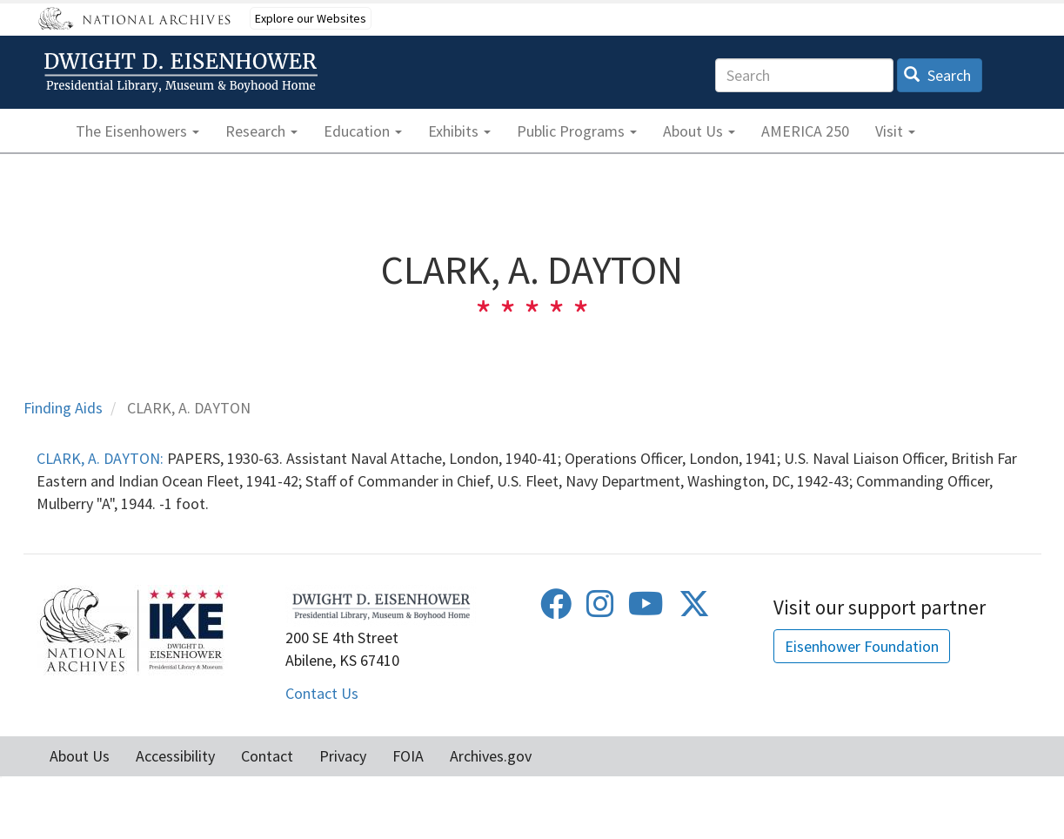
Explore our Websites (310, 18)
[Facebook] (556, 610)
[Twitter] (694, 610)
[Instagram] (600, 610)
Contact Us (321, 693)
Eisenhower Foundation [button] (862, 646)
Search (937, 75)
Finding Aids (63, 408)
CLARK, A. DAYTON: (100, 458)
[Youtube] (646, 610)
